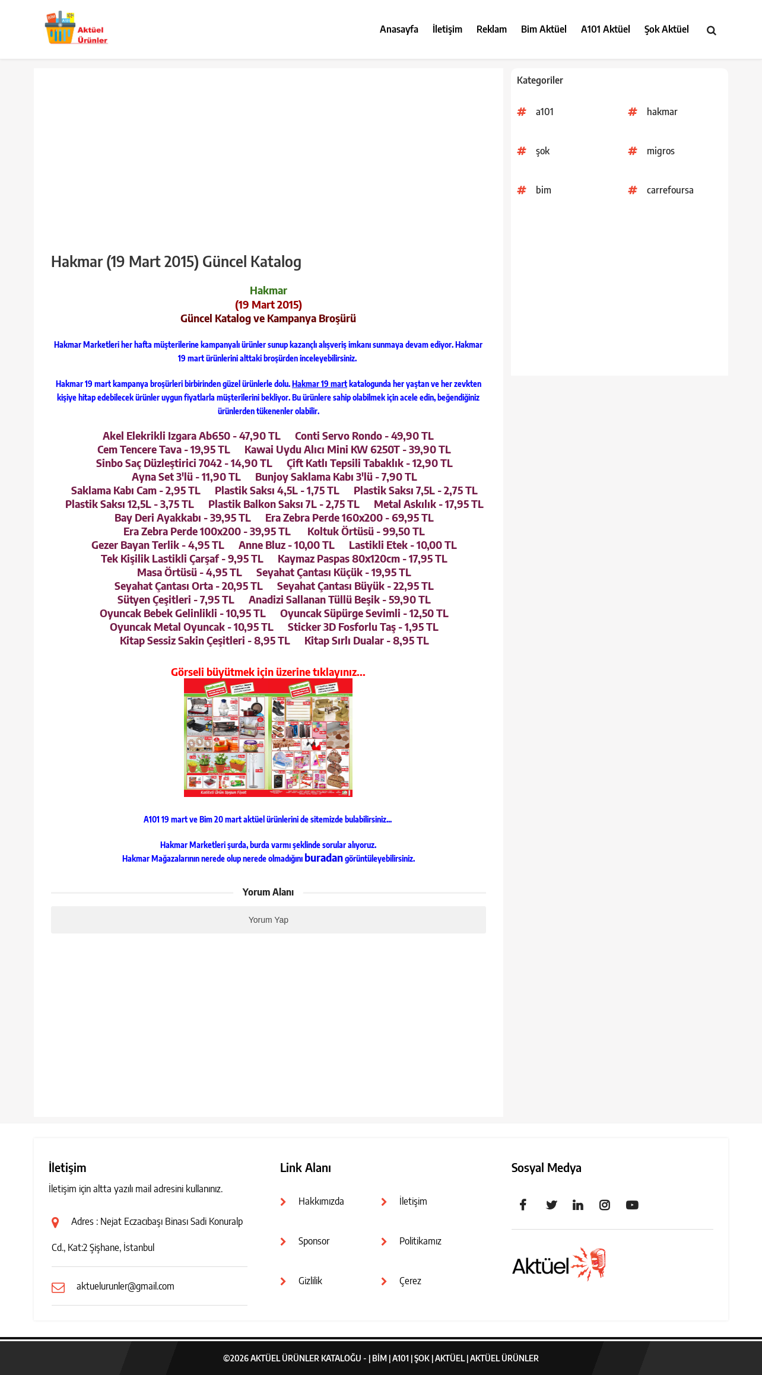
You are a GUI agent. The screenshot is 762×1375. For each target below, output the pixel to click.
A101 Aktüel (605, 29)
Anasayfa (399, 29)
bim (543, 190)
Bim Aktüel (544, 29)
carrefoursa (670, 190)
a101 (545, 112)
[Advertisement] (619, 292)
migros (661, 151)
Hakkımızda (321, 1201)
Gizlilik (310, 1281)
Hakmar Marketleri (86, 345)
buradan (323, 857)
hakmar (662, 112)
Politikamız (420, 1241)
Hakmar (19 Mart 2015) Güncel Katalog (176, 261)
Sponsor (314, 1241)
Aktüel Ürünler (504, 1358)
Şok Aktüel (666, 29)
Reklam (492, 29)
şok (543, 151)
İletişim (447, 29)
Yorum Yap (268, 920)
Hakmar (468, 345)
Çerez (410, 1281)
